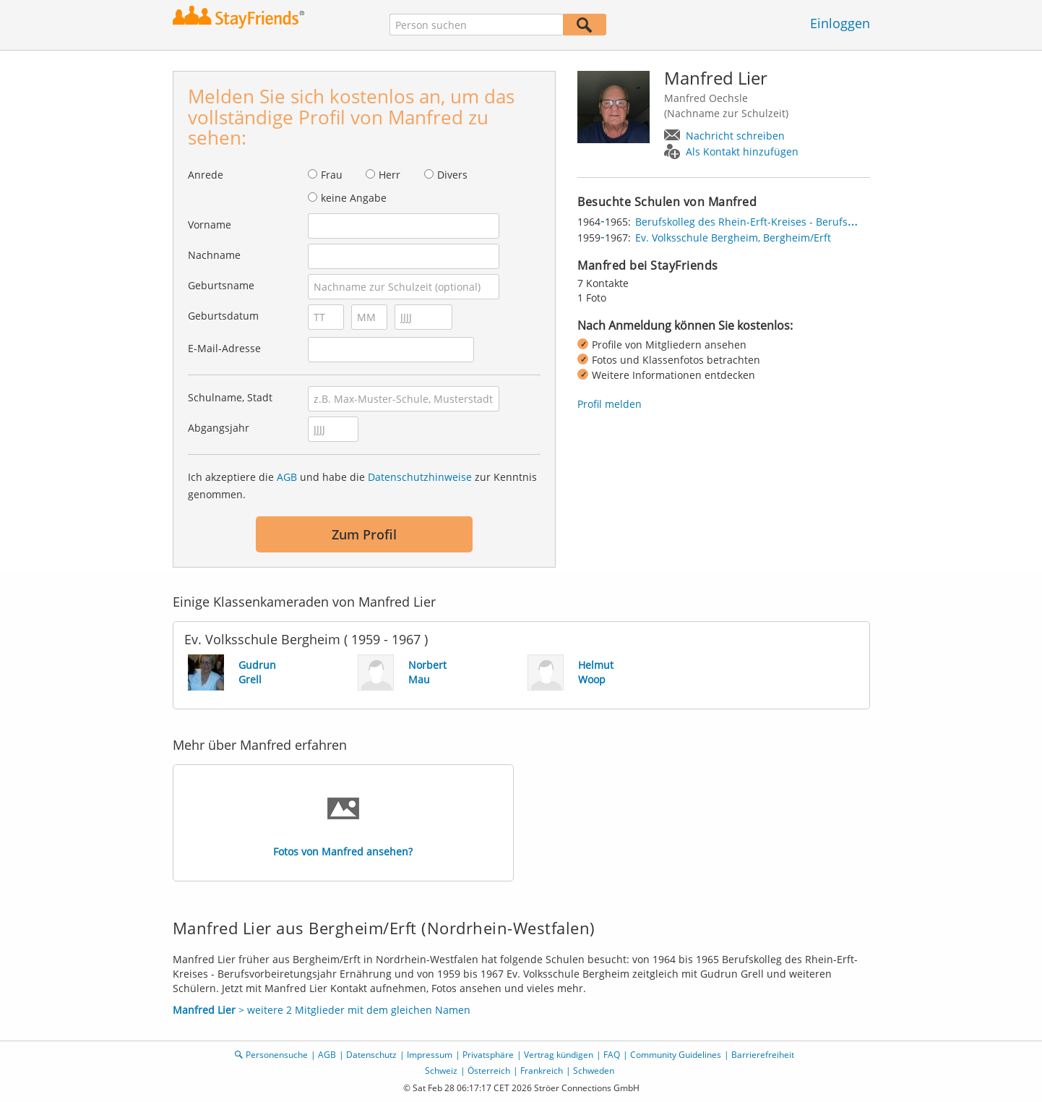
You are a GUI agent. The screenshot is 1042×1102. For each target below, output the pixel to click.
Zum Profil (364, 534)
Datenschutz (371, 1054)
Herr (389, 174)
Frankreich (541, 1070)
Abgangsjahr (218, 428)
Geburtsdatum (223, 316)
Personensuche (277, 1054)
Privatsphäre (488, 1054)
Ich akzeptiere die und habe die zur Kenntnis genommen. (362, 485)
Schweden (593, 1070)
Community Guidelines (675, 1054)
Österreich (489, 1070)
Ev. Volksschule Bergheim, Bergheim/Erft (733, 237)
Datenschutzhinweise (420, 477)
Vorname (209, 224)
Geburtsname (221, 285)
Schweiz (441, 1070)
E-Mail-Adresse (224, 348)
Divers (452, 174)
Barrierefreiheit (762, 1054)
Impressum (429, 1054)
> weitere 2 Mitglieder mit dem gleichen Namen (321, 1010)
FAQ (611, 1054)
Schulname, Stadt (230, 397)
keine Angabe (354, 198)
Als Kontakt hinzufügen (742, 151)
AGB (287, 477)
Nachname (214, 255)
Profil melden (609, 404)
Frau (332, 174)
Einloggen (840, 23)
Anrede (205, 174)
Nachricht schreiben (735, 135)
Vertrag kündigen (558, 1054)
